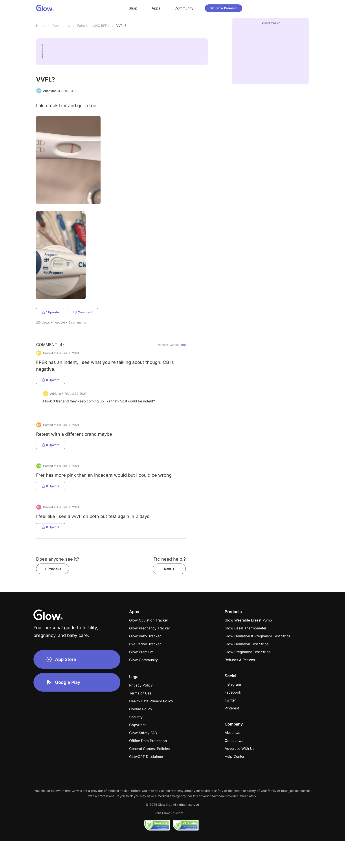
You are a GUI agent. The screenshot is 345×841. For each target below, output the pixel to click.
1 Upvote (50, 312)
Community (61, 26)
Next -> (169, 569)
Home (40, 26)
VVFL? (121, 26)
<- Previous (52, 569)
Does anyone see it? (57, 559)
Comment (82, 312)
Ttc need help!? (169, 559)
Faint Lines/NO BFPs (93, 26)
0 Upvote (50, 380)
